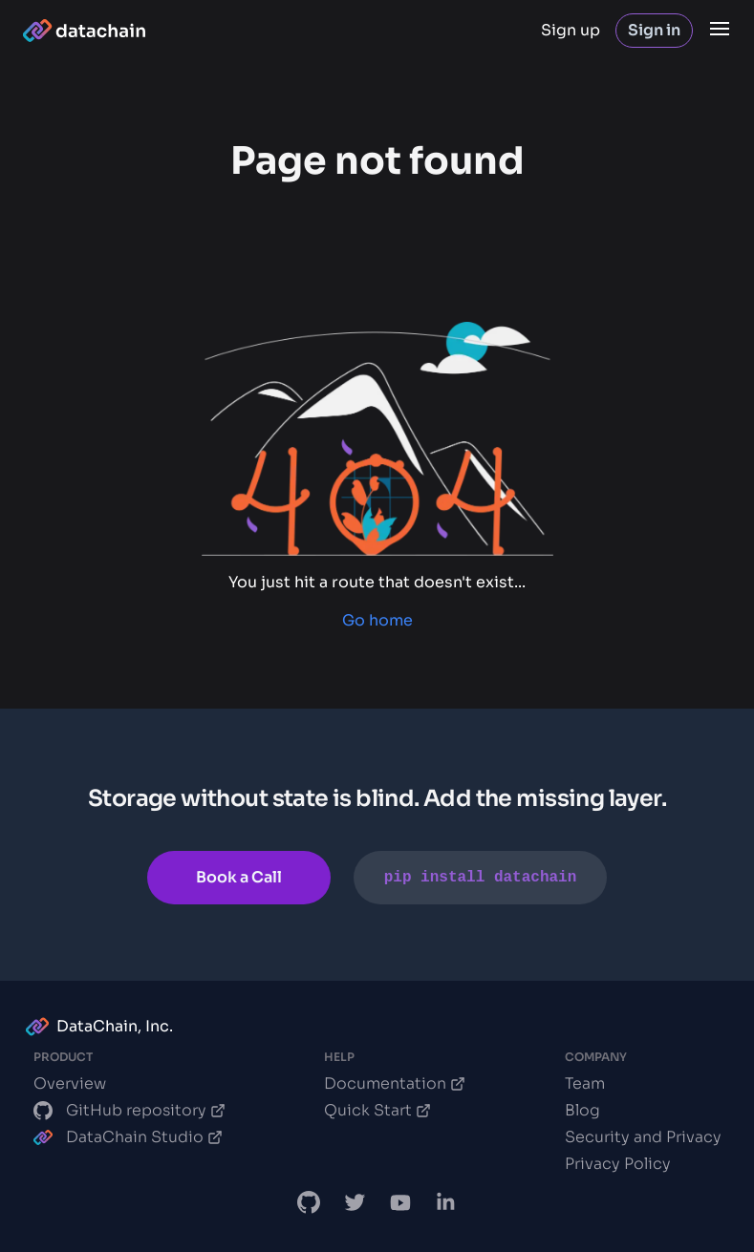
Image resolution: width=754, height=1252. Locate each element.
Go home (377, 620)
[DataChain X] (354, 1202)
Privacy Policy (618, 1164)
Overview (69, 1083)
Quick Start (377, 1110)
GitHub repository (129, 1110)
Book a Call (239, 877)
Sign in (654, 30)
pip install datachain (480, 877)
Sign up (570, 30)
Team (585, 1083)
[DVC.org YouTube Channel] (400, 1202)
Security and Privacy (643, 1137)
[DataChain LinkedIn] (446, 1202)
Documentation (394, 1083)
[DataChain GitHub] (308, 1202)
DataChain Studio (128, 1137)
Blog (582, 1110)
